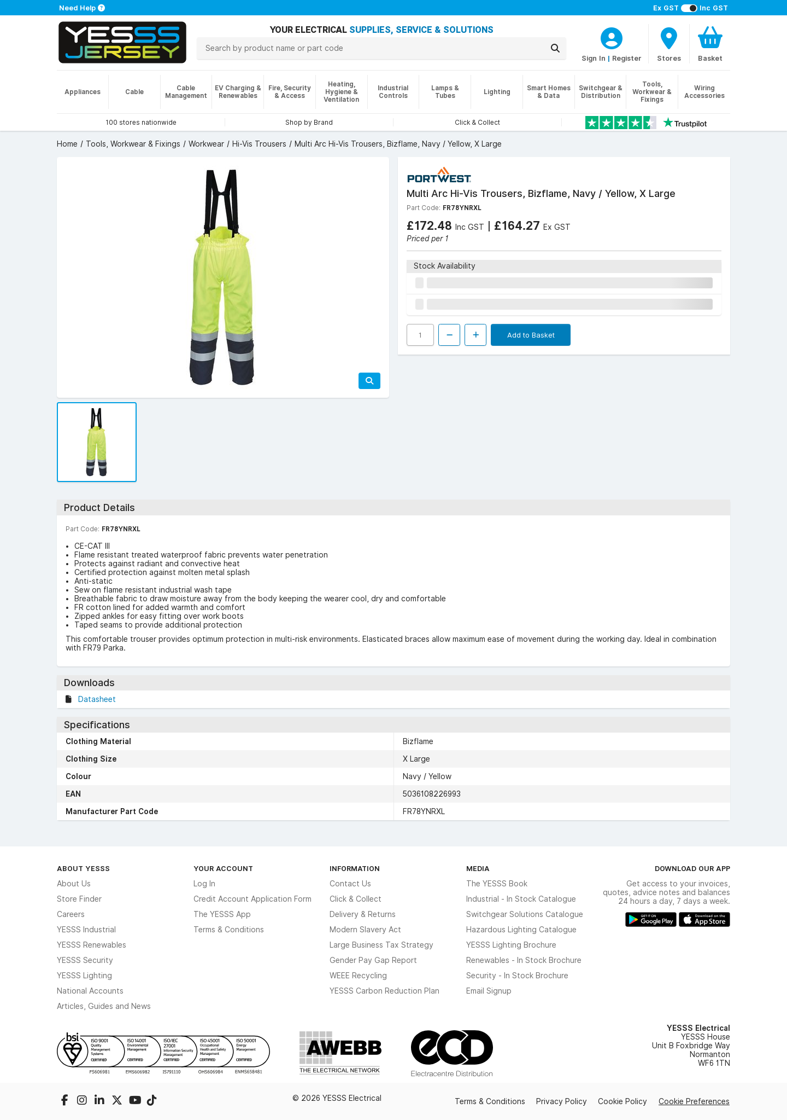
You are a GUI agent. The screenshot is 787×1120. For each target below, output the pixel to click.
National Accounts (90, 990)
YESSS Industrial (86, 929)
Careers (71, 914)
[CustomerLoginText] (612, 36)
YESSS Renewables (91, 945)
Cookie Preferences (694, 1101)
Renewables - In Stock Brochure (524, 960)
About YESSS (83, 868)
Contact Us (350, 883)
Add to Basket (531, 334)
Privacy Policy (561, 1101)
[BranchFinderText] (669, 43)
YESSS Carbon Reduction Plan (384, 990)
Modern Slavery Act (365, 929)
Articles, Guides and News (104, 1006)
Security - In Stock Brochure (517, 975)
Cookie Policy (622, 1101)
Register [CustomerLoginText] (627, 58)
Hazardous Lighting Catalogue (521, 929)
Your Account (223, 868)
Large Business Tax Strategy (381, 945)
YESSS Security (85, 960)
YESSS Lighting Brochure (511, 945)
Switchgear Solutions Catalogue (524, 914)
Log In (204, 883)
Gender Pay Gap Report (373, 960)
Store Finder (79, 899)
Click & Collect (355, 899)
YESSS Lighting (84, 975)
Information (355, 868)
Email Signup (489, 990)
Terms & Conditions (228, 929)
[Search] (555, 48)
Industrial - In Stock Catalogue (521, 899)
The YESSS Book (496, 883)
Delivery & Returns (363, 914)
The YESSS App (222, 914)
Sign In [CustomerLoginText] (594, 58)
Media (478, 868)
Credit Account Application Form (252, 899)
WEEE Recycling (358, 975)
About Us (74, 883)
